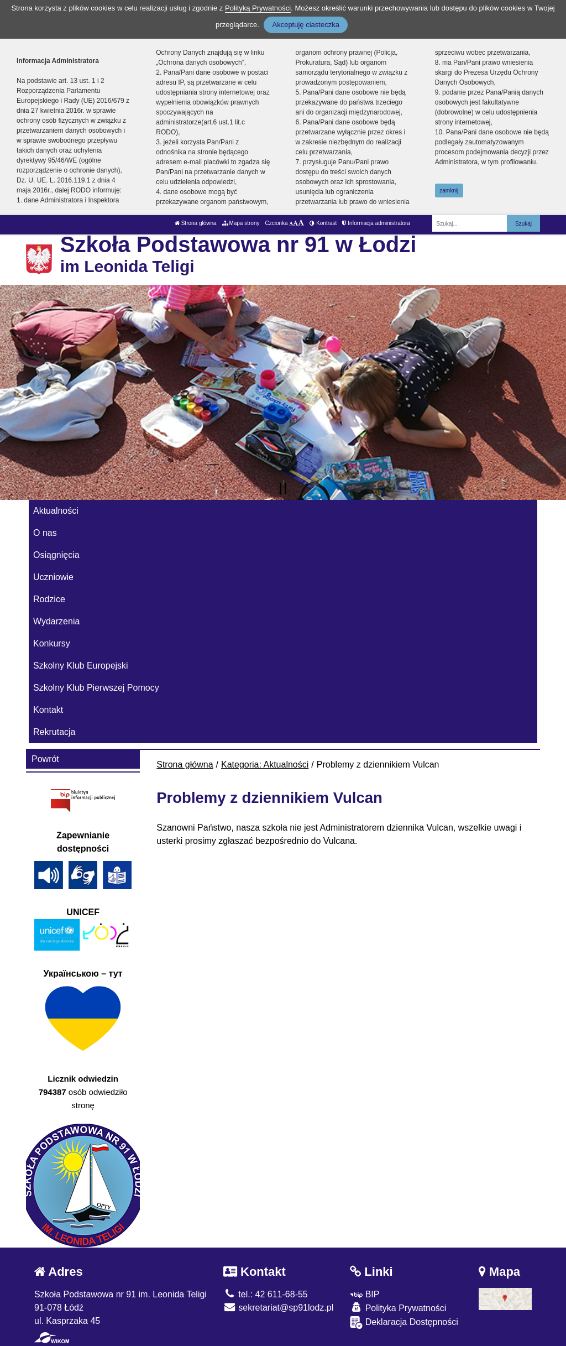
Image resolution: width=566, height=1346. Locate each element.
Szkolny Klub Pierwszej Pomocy (96, 687)
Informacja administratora (376, 223)
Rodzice (49, 599)
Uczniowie (53, 577)
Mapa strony (241, 223)
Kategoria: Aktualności (264, 764)
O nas (45, 533)
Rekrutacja (54, 732)
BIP (364, 1294)
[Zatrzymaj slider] (283, 488)
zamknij (448, 190)
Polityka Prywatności (398, 1307)
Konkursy (51, 643)
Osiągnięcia (56, 555)
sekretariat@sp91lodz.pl (278, 1307)
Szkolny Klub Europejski (80, 665)
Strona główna (196, 223)
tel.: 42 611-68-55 (265, 1294)
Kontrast (323, 223)
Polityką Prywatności (258, 8)
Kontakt (48, 709)
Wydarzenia (56, 621)
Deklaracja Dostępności (404, 1322)
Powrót (45, 759)
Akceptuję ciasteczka (305, 24)
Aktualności (55, 510)
